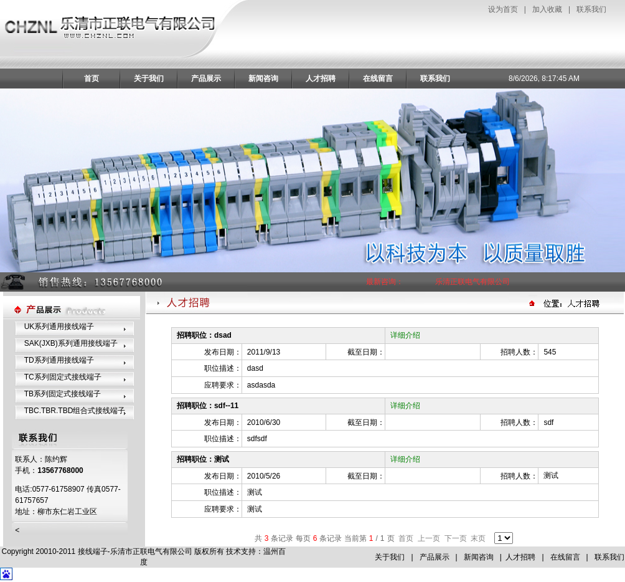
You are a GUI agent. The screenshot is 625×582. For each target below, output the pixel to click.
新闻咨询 (263, 78)
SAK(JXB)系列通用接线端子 (71, 343)
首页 (91, 78)
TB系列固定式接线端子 (62, 393)
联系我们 (591, 9)
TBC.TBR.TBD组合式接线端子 (75, 410)
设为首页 (503, 9)
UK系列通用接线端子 (59, 326)
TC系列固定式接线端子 (62, 377)
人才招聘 (321, 78)
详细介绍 (405, 335)
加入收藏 (547, 9)
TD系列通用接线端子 (59, 360)
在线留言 (378, 78)
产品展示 (206, 78)
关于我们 (149, 78)
